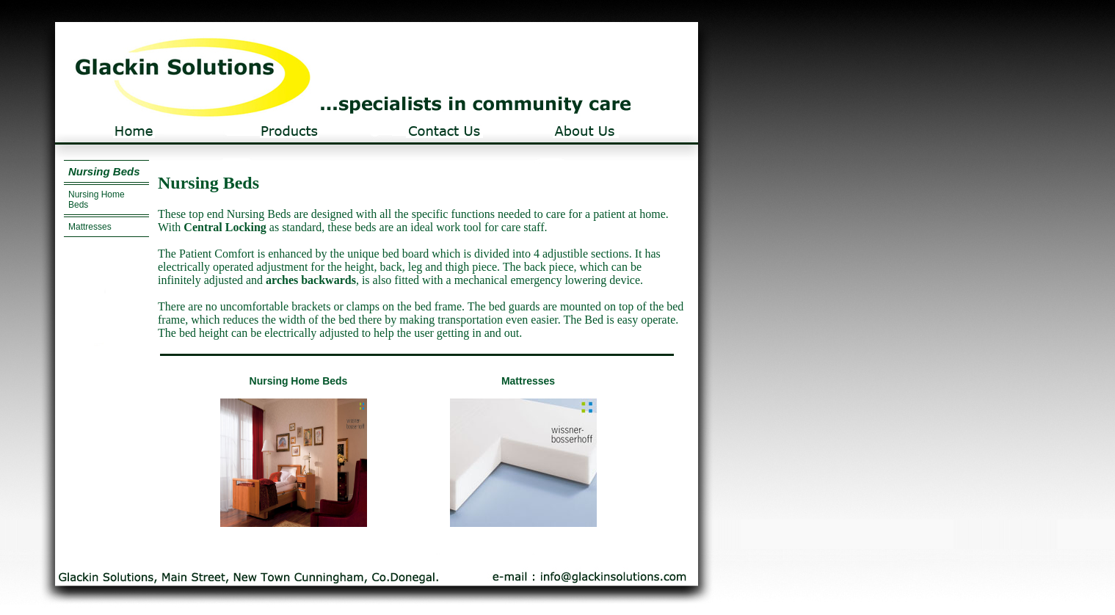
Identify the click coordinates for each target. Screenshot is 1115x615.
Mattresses (90, 227)
